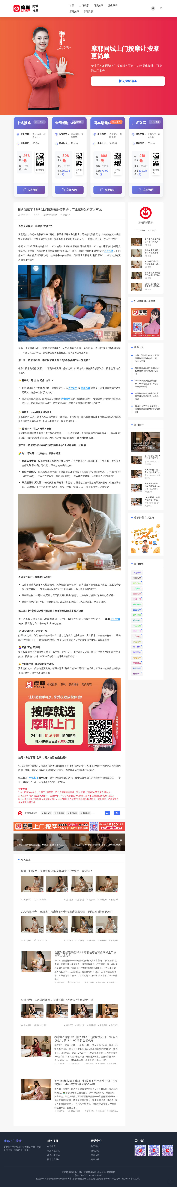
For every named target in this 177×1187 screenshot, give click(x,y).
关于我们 (95, 1146)
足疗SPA (114, 1025)
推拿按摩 (114, 899)
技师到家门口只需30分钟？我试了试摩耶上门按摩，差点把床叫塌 (145, 445)
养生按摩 (108, 250)
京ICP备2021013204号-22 (88, 1175)
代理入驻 (88, 11)
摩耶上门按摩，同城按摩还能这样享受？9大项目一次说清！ (57, 870)
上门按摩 (84, 5)
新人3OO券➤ (128, 81)
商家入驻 (95, 1159)
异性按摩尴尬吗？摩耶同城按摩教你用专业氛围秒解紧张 (152, 253)
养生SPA (112, 5)
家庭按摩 (85, 387)
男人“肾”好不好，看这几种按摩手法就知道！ (152, 471)
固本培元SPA (53, 1159)
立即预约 (31, 189)
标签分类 (101, 1172)
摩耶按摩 (74, 11)
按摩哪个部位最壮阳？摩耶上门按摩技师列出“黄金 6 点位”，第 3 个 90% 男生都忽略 (85, 1038)
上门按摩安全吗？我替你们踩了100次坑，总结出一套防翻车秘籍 (152, 459)
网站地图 (111, 1172)
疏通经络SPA (53, 1154)
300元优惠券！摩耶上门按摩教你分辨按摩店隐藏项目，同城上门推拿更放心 (66, 911)
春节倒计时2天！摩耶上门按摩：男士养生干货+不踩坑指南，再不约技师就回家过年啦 (85, 1082)
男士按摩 (65, 398)
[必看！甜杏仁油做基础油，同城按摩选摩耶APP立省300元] (152, 287)
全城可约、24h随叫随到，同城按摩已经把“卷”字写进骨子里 (57, 999)
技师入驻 (95, 1154)
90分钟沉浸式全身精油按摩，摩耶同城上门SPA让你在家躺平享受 (152, 264)
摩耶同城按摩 (51, 214)
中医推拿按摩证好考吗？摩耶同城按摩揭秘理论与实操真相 (152, 275)
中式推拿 (90, 1063)
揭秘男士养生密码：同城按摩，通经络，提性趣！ (152, 485)
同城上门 (112, 982)
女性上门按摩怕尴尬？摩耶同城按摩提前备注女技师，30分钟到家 (152, 242)
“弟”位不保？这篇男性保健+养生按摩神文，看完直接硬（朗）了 (152, 500)
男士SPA (112, 1063)
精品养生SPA (53, 1150)
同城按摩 (98, 5)
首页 (71, 5)
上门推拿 (80, 899)
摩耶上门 (33, 777)
